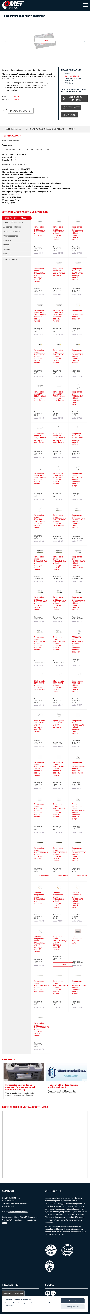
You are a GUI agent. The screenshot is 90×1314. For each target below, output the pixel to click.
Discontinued (45, 40)
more (72, 129)
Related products (10, 259)
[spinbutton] (4, 111)
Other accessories (10, 236)
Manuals (6, 249)
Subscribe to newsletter (13, 1293)
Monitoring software (11, 231)
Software (7, 240)
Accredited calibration (12, 227)
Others (6, 245)
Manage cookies (73, 1307)
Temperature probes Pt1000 (14, 218)
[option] (45, 41)
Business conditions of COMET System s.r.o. (20, 1217)
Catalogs (6, 254)
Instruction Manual (72, 76)
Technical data (13, 129)
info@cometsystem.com (18, 1212)
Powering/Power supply (13, 222)
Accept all (72, 1301)
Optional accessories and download (45, 129)
